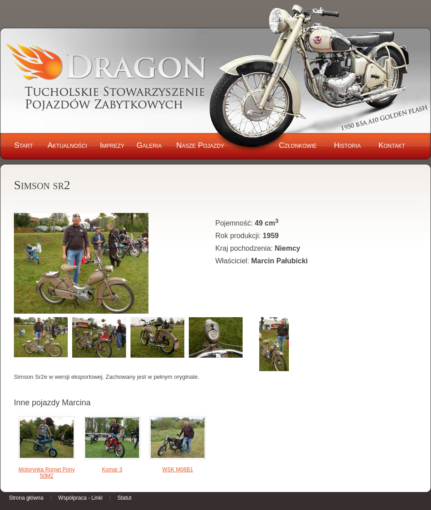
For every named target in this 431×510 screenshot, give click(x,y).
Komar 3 (112, 469)
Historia (347, 145)
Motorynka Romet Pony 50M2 (46, 472)
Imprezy (112, 145)
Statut (124, 498)
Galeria (149, 145)
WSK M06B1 (177, 469)
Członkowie (298, 145)
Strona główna (26, 498)
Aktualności (67, 145)
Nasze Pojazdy (200, 145)
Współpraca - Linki (80, 498)
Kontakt (392, 145)
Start (23, 145)
